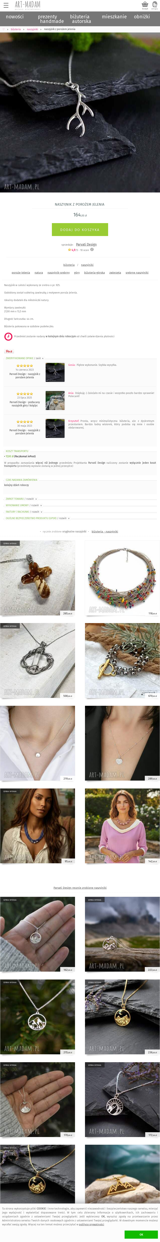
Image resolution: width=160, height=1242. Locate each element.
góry (77, 272)
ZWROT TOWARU (22, 498)
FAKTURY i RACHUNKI (24, 511)
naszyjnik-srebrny (59, 272)
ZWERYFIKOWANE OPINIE (25, 358)
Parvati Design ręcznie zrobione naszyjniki (80, 887)
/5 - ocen (78, 250)
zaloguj (154, 8)
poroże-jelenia (21, 272)
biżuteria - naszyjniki (105, 531)
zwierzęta (115, 272)
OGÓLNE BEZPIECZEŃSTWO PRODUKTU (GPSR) (38, 518)
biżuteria (69, 264)
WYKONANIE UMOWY (24, 505)
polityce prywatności (91, 1224)
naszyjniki (87, 264)
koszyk (145, 8)
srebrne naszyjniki (137, 272)
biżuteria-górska (94, 272)
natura (39, 272)
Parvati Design (86, 244)
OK (141, 1234)
